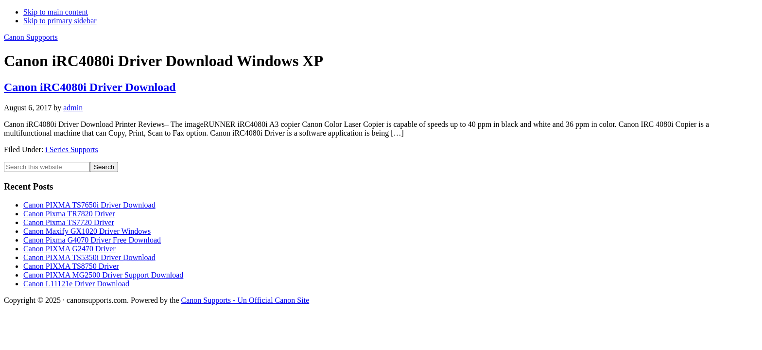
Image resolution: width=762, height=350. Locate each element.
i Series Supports (71, 149)
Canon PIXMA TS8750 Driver (71, 266)
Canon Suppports (31, 37)
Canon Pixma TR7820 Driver (69, 214)
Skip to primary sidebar (60, 21)
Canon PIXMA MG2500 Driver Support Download (103, 275)
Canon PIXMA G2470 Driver (69, 249)
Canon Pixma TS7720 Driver (68, 222)
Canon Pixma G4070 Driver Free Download (92, 240)
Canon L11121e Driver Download (76, 284)
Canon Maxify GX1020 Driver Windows (87, 231)
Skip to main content (55, 12)
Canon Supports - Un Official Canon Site (245, 300)
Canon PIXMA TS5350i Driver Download (89, 257)
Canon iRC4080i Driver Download (90, 87)
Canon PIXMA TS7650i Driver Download (89, 205)
